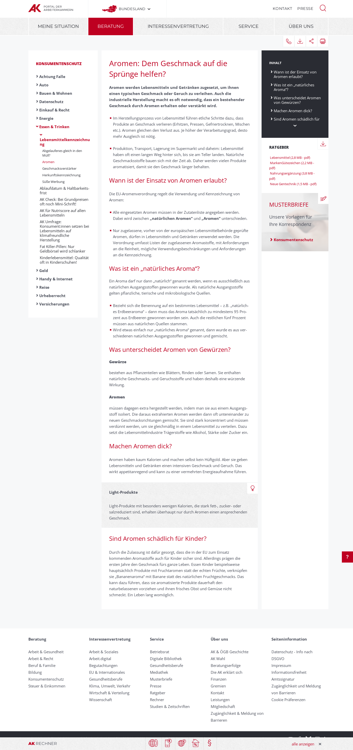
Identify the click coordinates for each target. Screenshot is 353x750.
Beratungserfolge (226, 665)
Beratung (110, 26)
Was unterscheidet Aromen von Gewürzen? (297, 100)
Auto (43, 84)
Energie (46, 118)
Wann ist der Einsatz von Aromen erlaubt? (295, 74)
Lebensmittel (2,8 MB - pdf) (289, 157)
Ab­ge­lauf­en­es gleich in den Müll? (62, 153)
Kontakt (282, 8)
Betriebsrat (159, 651)
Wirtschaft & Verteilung (109, 692)
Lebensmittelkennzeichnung (65, 142)
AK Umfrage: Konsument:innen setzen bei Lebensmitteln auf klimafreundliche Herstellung (64, 230)
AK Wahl (218, 658)
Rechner (157, 699)
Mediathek (159, 672)
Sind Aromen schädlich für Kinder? (297, 121)
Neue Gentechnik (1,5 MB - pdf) (293, 184)
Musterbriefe (161, 679)
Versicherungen (54, 303)
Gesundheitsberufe (105, 679)
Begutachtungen (103, 665)
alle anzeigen (303, 743)
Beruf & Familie (41, 665)
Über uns (301, 26)
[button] (322, 7)
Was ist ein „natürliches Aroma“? (294, 87)
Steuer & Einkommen (46, 685)
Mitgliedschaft (223, 706)
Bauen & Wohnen (55, 93)
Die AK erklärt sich (226, 672)
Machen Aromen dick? (293, 110)
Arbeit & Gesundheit (46, 651)
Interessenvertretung (178, 26)
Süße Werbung (53, 181)
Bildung (35, 672)
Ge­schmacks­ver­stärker (59, 168)
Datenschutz (51, 101)
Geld (43, 270)
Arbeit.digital (100, 658)
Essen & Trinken (54, 126)
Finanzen (218, 679)
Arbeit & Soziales (103, 651)
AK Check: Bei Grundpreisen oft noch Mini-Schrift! (64, 201)
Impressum (281, 665)
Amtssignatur (283, 679)
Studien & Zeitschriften (170, 706)
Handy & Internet (56, 278)
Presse (305, 8)
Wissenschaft (100, 699)
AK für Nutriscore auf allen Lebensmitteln (63, 212)
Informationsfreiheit (288, 672)
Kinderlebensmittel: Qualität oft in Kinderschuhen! (64, 259)
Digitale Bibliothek (166, 658)
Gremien (218, 685)
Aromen (48, 162)
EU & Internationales (107, 672)
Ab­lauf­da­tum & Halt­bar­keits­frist (64, 190)
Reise (44, 287)
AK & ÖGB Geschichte (229, 651)
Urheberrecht (52, 295)
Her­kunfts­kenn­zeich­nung (61, 175)
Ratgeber (157, 692)
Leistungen (220, 699)
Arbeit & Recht (40, 658)
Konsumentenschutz (59, 63)
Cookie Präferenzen (288, 699)
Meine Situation (58, 26)
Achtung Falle (52, 76)
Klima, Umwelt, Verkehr (109, 685)
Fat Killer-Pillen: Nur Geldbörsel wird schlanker (62, 248)
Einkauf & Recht (54, 109)
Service (249, 26)
